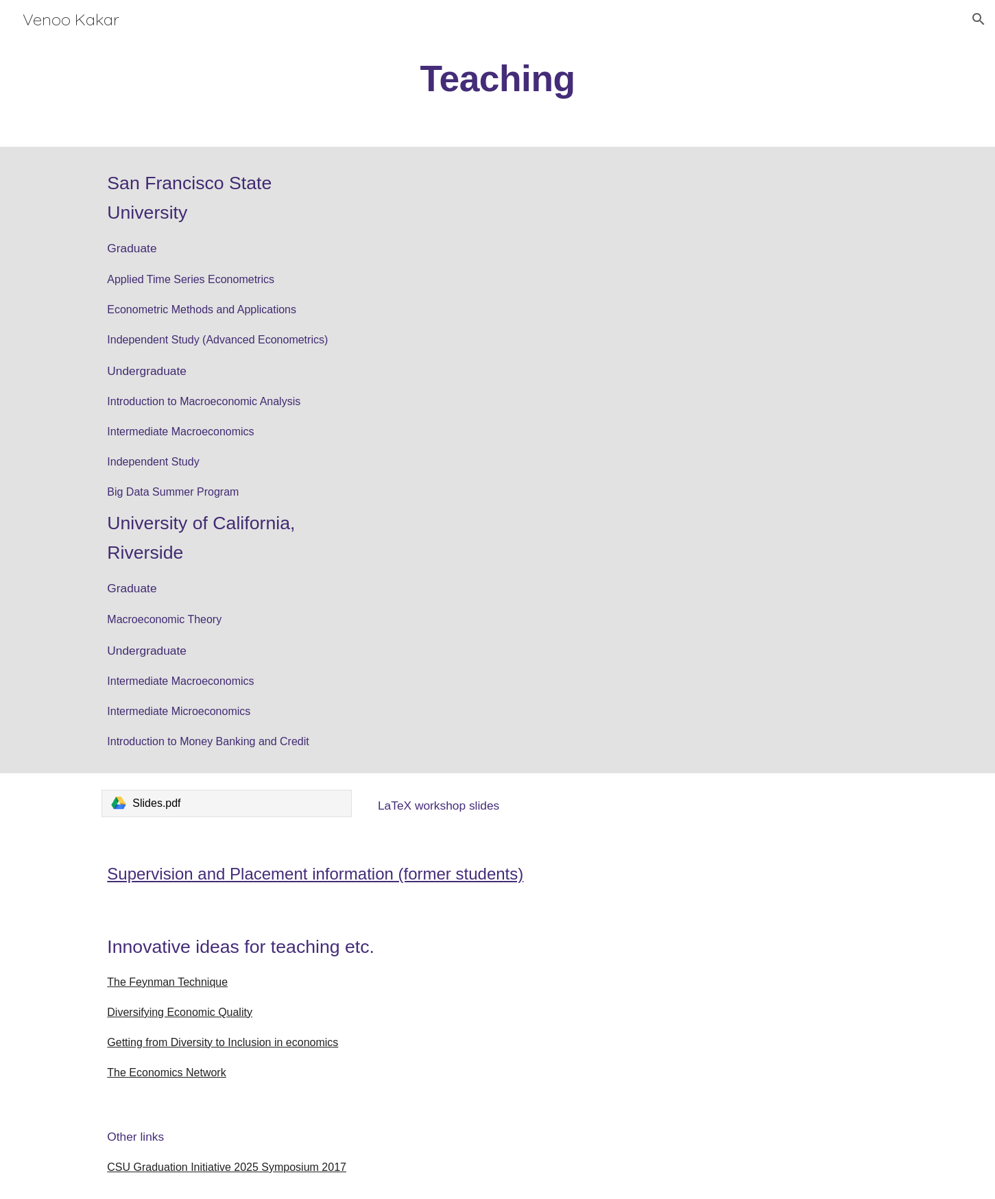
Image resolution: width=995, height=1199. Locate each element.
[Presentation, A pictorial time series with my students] (633, 349)
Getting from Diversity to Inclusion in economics (222, 1042)
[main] (497, 78)
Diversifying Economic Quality (179, 1012)
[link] (226, 803)
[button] (978, 19)
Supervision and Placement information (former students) (315, 873)
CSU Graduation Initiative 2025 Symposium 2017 (226, 1167)
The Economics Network (166, 1072)
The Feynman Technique (167, 982)
